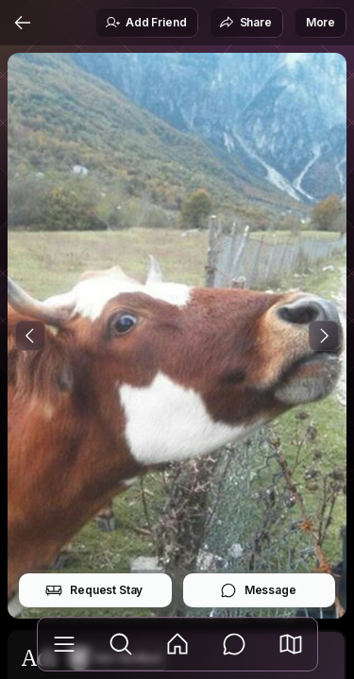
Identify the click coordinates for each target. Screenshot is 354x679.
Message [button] (258, 590)
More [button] (320, 22)
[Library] (64, 644)
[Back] (23, 23)
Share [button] (245, 22)
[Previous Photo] (30, 336)
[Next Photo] (324, 336)
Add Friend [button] (145, 22)
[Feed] (177, 644)
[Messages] (234, 644)
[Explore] (120, 644)
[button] (290, 644)
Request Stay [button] (94, 590)
